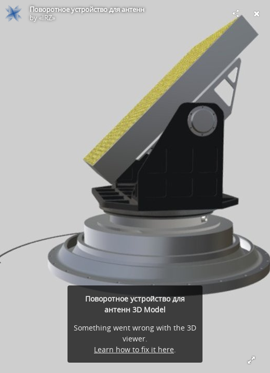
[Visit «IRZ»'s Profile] (13, 13)
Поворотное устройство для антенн (87, 9)
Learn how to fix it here (134, 349)
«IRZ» (47, 17)
